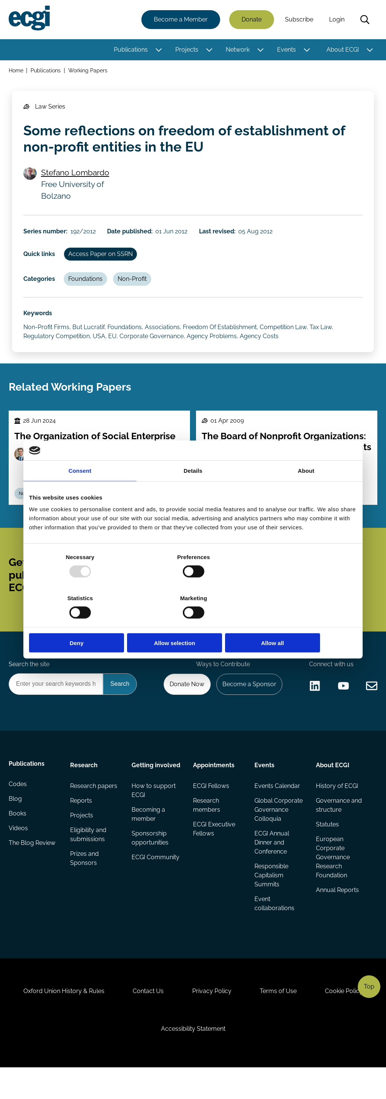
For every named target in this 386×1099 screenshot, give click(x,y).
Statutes (327, 847)
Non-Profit (134, 285)
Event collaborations (274, 927)
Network (237, 50)
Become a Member (180, 19)
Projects (186, 50)
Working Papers (88, 71)
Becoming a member (148, 836)
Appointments (213, 786)
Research (84, 786)
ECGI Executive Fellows (214, 851)
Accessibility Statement (193, 1058)
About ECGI (342, 50)
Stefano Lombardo (76, 176)
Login (336, 19)
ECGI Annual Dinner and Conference (271, 865)
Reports (81, 822)
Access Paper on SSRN (102, 259)
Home (16, 71)
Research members (206, 827)
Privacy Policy (211, 1018)
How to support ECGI (154, 812)
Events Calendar (277, 807)
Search (364, 20)
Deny (83, 622)
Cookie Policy (347, 1018)
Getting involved (156, 786)
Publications (130, 50)
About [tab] (306, 491)
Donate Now (185, 704)
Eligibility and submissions (88, 857)
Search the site (29, 684)
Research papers (94, 807)
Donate (251, 19)
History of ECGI (337, 807)
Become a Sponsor (248, 704)
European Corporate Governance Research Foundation (332, 880)
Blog (15, 822)
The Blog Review (32, 868)
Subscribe (299, 19)
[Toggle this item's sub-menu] (158, 50)
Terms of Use (280, 1018)
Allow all (303, 622)
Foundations (87, 285)
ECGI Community (155, 880)
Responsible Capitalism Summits (271, 898)
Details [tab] (193, 491)
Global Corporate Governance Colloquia (278, 832)
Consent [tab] (80, 491)
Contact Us (146, 1018)
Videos (18, 853)
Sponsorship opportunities (150, 860)
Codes (18, 807)
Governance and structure (338, 827)
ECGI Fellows (211, 807)
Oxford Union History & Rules (60, 1018)
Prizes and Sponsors (84, 882)
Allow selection (192, 622)
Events (286, 50)
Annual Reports (337, 913)
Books (18, 837)
